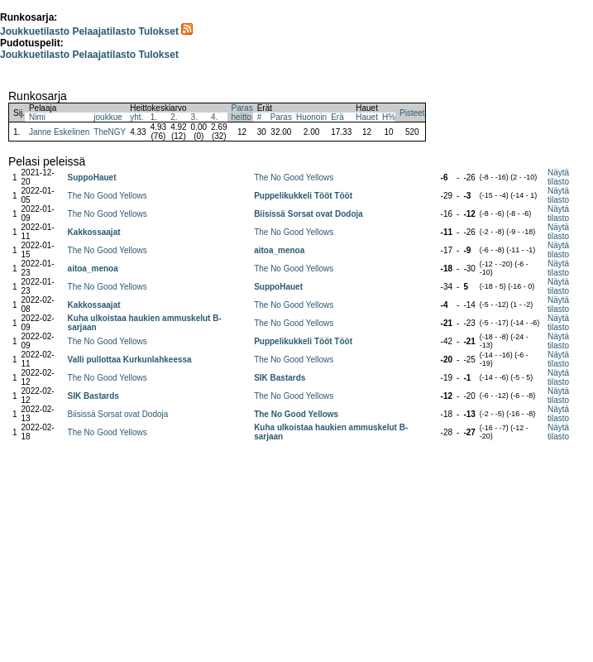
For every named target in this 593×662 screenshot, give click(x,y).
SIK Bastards (279, 377)
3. (194, 117)
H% (388, 117)
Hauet (367, 117)
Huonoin (311, 117)
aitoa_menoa (279, 250)
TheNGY (109, 132)
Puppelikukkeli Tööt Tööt (303, 195)
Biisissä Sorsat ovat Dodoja (308, 213)
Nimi (37, 117)
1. (154, 117)
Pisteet (412, 113)
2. (173, 117)
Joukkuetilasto (34, 31)
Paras (281, 117)
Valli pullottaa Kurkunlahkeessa (130, 359)
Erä (337, 117)
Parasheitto (242, 112)
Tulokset (158, 31)
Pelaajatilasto (104, 31)
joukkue (107, 117)
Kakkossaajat (94, 232)
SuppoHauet (92, 177)
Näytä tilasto (558, 177)
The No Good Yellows (293, 177)
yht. (136, 117)
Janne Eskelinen (59, 132)
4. (214, 117)
